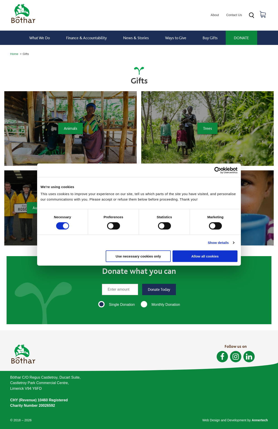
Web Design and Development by (235, 420)
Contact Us (234, 15)
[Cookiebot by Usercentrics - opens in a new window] (217, 170)
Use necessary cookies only (138, 256)
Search (251, 15)
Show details (218, 242)
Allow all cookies (205, 256)
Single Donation (122, 304)
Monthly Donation (165, 304)
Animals (70, 128)
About (215, 15)
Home (14, 54)
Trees (207, 128)
